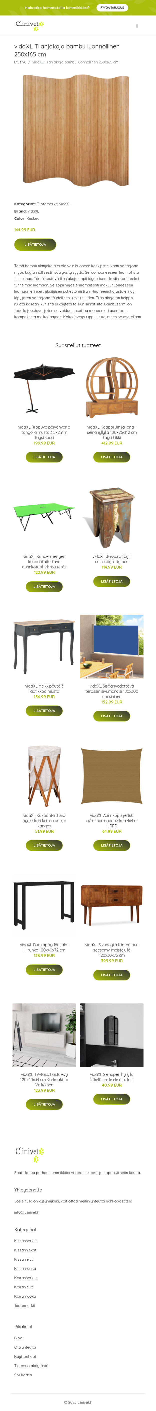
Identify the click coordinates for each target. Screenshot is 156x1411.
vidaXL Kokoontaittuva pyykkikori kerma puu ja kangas (44, 820)
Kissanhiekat (25, 1250)
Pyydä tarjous (112, 7)
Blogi (18, 1338)
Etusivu (20, 62)
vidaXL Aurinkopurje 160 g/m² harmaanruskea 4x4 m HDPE (112, 820)
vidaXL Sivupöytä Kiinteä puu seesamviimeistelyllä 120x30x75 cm (111, 950)
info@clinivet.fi (26, 1212)
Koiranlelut (23, 1287)
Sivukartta (23, 1375)
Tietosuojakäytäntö (31, 1365)
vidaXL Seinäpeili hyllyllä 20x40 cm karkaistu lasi (112, 1077)
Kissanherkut (25, 1240)
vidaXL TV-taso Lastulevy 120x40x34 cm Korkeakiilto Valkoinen (44, 1079)
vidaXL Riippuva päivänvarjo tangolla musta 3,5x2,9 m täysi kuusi (44, 432)
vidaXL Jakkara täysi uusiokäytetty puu (111, 559)
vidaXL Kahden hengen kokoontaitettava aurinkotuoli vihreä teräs (44, 561)
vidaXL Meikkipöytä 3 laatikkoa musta (44, 689)
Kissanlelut (23, 1259)
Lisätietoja (35, 244)
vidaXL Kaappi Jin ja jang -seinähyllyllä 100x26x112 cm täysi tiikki (112, 432)
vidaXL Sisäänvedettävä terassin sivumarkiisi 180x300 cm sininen (112, 691)
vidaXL (65, 204)
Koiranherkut (25, 1277)
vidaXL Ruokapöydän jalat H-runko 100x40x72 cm (44, 947)
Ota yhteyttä (25, 1347)
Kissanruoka (25, 1268)
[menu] (137, 25)
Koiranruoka (25, 1296)
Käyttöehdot (25, 1356)
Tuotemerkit (47, 204)
